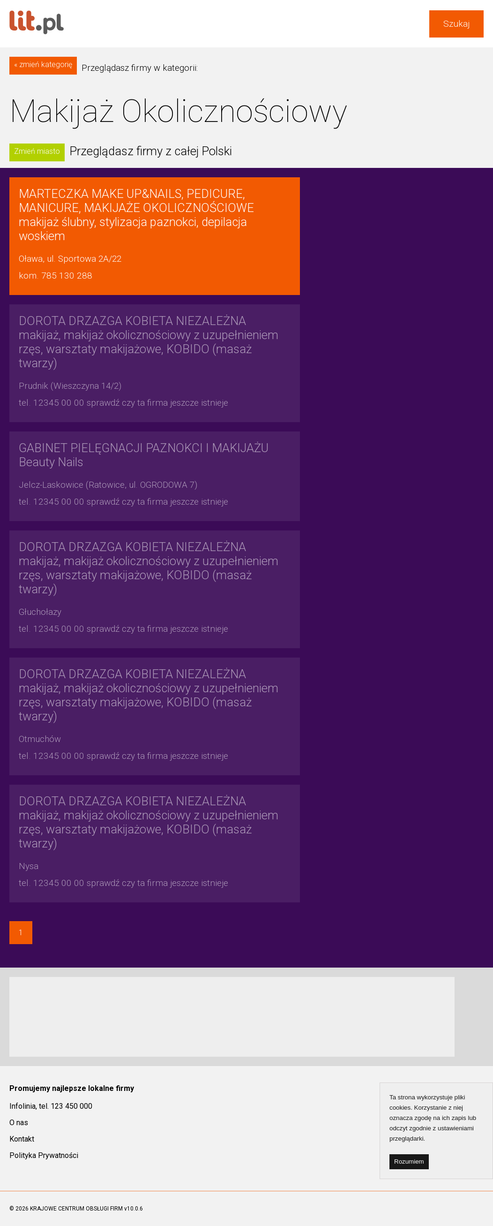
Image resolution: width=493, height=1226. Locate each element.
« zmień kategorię (43, 64)
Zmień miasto (37, 151)
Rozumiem (409, 1161)
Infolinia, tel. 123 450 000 (50, 1106)
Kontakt (21, 1139)
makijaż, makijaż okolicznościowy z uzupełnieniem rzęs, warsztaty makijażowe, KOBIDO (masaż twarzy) (148, 342)
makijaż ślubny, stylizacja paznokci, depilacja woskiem (136, 215)
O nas (18, 1122)
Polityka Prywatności (43, 1155)
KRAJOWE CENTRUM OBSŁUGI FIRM (76, 1208)
